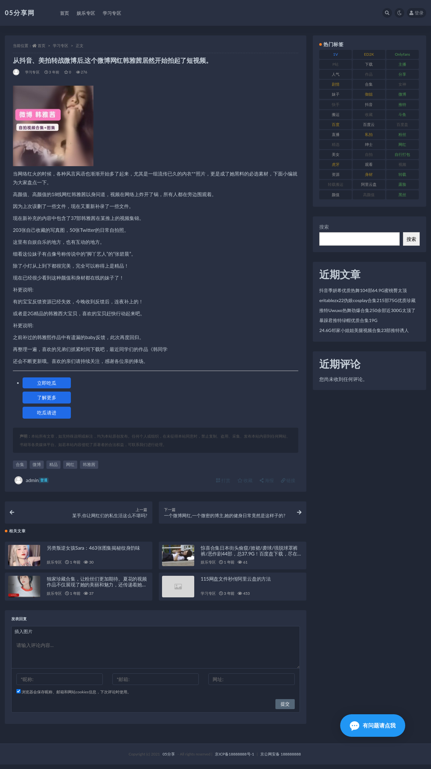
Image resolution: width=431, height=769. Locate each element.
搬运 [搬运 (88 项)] (336, 114)
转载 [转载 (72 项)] (402, 174)
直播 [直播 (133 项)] (336, 134)
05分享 (169, 758)
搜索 (324, 227)
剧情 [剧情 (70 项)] (336, 84)
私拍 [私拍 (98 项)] (369, 134)
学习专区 (60, 45)
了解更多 (46, 397)
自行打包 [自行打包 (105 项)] (402, 154)
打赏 (223, 480)
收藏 (245, 480)
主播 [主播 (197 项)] (402, 64)
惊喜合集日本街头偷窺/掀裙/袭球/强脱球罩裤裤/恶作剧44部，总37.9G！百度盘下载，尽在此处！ (251, 557)
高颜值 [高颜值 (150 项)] (369, 194)
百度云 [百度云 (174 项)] (369, 124)
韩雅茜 (89, 464)
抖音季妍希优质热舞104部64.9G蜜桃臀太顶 (363, 290)
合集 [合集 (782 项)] (369, 84)
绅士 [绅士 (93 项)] (369, 144)
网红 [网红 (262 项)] (402, 144)
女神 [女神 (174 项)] (402, 84)
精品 (53, 464)
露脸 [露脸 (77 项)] (402, 184)
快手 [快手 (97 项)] (336, 104)
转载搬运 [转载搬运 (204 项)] (335, 184)
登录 (416, 12)
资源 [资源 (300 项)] (336, 174)
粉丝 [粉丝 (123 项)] (402, 134)
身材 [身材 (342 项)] (369, 174)
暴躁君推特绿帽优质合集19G (348, 320)
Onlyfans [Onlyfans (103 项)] (402, 54)
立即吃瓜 (46, 383)
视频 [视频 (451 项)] (402, 164)
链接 (288, 480)
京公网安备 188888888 (280, 758)
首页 (41, 45)
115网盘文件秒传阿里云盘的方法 (236, 583)
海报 (267, 480)
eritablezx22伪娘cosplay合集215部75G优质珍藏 (367, 300)
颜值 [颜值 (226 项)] (336, 194)
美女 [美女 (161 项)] (336, 154)
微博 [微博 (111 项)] (402, 94)
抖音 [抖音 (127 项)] (369, 104)
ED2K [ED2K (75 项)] (369, 54)
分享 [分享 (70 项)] (402, 74)
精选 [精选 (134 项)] (336, 144)
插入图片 (23, 636)
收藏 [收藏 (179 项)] (369, 114)
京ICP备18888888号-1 (234, 758)
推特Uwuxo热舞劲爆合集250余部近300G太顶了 (367, 310)
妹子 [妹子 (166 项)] (336, 94)
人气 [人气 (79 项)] (336, 74)
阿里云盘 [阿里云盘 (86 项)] (369, 184)
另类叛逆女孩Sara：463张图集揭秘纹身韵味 (93, 552)
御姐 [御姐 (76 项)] (369, 94)
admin (31, 480)
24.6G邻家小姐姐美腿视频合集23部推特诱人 (364, 330)
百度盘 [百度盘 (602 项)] (402, 124)
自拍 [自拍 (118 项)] (369, 154)
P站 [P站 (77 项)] (335, 64)
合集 (20, 464)
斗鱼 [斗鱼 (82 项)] (402, 114)
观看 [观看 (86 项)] (369, 164)
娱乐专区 (54, 566)
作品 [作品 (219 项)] (369, 74)
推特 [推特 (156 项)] (402, 104)
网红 (70, 464)
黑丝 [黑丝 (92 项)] (402, 194)
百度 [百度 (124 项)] (336, 124)
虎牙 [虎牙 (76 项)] (336, 164)
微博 (37, 464)
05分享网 (20, 12)
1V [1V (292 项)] (335, 54)
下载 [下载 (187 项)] (369, 64)
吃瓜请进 (46, 412)
